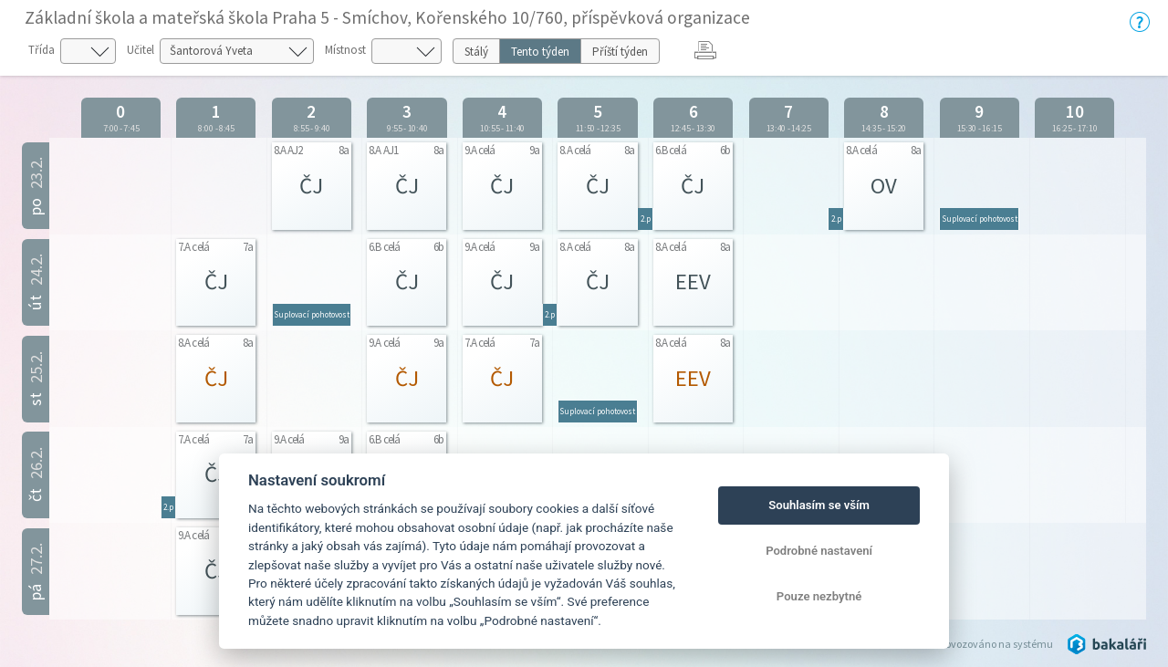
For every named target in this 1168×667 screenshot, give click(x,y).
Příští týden (620, 51)
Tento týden (540, 51)
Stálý (476, 51)
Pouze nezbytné (819, 596)
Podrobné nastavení (819, 551)
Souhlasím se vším (819, 505)
